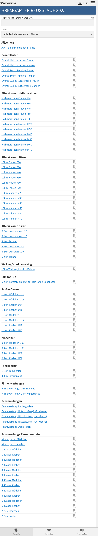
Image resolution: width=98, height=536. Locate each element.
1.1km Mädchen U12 (7, 320)
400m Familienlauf (7, 376)
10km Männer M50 (7, 208)
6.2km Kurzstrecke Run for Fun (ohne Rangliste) (7, 282)
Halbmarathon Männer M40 (7, 134)
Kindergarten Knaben (7, 444)
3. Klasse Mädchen (7, 470)
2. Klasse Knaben (7, 465)
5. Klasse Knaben (7, 495)
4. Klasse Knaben (7, 485)
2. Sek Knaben (7, 516)
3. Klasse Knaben (7, 475)
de (80, 2)
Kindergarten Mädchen (7, 439)
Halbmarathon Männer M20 (7, 124)
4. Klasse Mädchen (7, 480)
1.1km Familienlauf (7, 371)
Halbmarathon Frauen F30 (7, 103)
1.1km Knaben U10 (7, 325)
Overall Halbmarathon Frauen (7, 60)
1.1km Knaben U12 (7, 330)
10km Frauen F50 (7, 177)
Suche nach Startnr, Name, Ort (47, 17)
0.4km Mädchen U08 (7, 348)
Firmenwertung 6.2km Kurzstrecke (7, 393)
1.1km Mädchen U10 (7, 315)
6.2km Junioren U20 (7, 251)
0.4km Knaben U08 (7, 358)
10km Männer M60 (7, 213)
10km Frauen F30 (7, 167)
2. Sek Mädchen (7, 511)
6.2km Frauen (7, 241)
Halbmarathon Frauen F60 (7, 119)
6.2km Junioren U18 (7, 246)
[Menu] (92, 3)
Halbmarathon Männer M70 (7, 149)
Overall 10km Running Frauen (7, 70)
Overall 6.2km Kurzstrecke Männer (7, 86)
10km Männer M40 (7, 203)
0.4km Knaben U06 (7, 353)
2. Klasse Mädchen (7, 459)
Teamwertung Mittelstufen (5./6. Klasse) (7, 421)
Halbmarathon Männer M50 (7, 139)
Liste (4, 29)
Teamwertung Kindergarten (7, 406)
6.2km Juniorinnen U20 (7, 236)
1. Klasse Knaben (7, 454)
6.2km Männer (7, 256)
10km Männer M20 (7, 193)
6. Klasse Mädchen (7, 500)
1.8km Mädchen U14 (7, 294)
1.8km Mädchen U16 (7, 299)
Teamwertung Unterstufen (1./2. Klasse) (7, 411)
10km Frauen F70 (7, 188)
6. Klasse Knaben (7, 506)
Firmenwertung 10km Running (7, 388)
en (87, 2)
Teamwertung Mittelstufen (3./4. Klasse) (7, 416)
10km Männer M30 (7, 198)
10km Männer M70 (7, 218)
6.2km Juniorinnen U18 (7, 231)
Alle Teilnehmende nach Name (7, 47)
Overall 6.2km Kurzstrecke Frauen (7, 80)
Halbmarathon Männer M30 (7, 129)
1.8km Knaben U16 (7, 310)
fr (83, 2)
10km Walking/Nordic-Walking (7, 269)
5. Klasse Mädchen (7, 490)
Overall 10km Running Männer (7, 75)
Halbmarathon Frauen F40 (7, 108)
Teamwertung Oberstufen (7, 426)
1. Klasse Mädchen (7, 449)
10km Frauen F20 (7, 162)
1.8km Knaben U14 (7, 304)
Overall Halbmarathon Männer (7, 65)
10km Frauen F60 (7, 182)
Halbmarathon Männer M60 (7, 144)
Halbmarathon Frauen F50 (7, 113)
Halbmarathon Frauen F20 (7, 98)
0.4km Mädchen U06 (7, 342)
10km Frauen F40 (7, 172)
